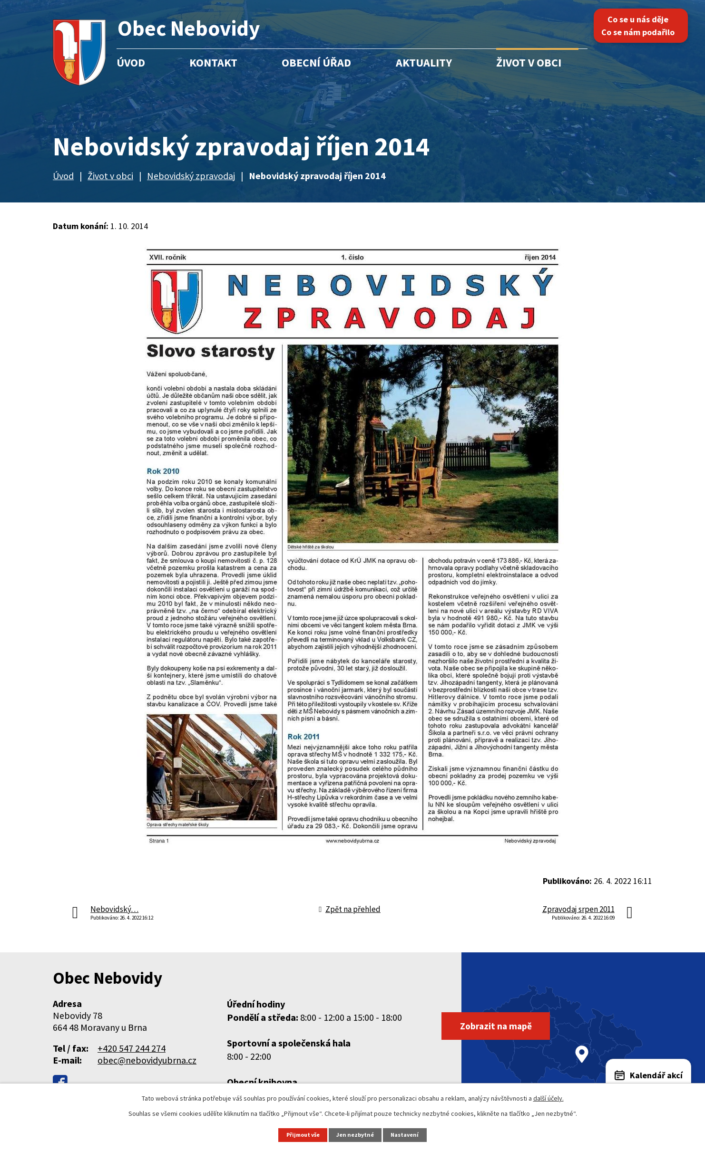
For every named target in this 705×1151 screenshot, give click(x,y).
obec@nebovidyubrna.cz (147, 1060)
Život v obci (528, 62)
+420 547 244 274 (132, 1048)
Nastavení (407, 1134)
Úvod (131, 62)
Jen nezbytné (356, 1134)
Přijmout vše (301, 1134)
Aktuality (424, 62)
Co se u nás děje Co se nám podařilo (642, 26)
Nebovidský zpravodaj (191, 176)
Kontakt (213, 62)
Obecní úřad (316, 62)
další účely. (548, 1098)
